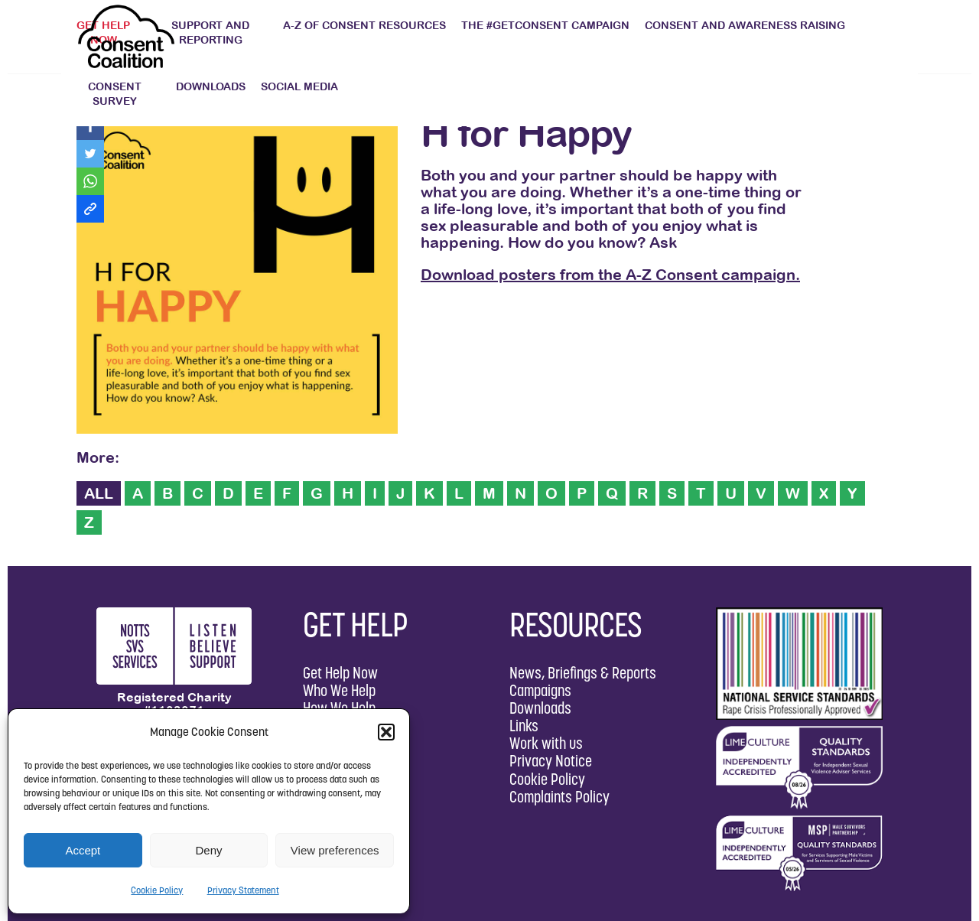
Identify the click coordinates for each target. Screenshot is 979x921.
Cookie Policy (157, 890)
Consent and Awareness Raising (745, 25)
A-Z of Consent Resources (364, 25)
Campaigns (540, 690)
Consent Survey (114, 93)
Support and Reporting (210, 32)
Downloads (211, 86)
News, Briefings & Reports (582, 673)
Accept (82, 850)
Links (523, 725)
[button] (386, 732)
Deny (208, 850)
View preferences (335, 850)
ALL (98, 493)
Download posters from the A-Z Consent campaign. (610, 274)
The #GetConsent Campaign (545, 25)
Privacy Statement (243, 890)
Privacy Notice (550, 761)
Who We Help (339, 690)
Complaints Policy (559, 796)
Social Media (299, 86)
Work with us (546, 743)
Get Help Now (340, 673)
